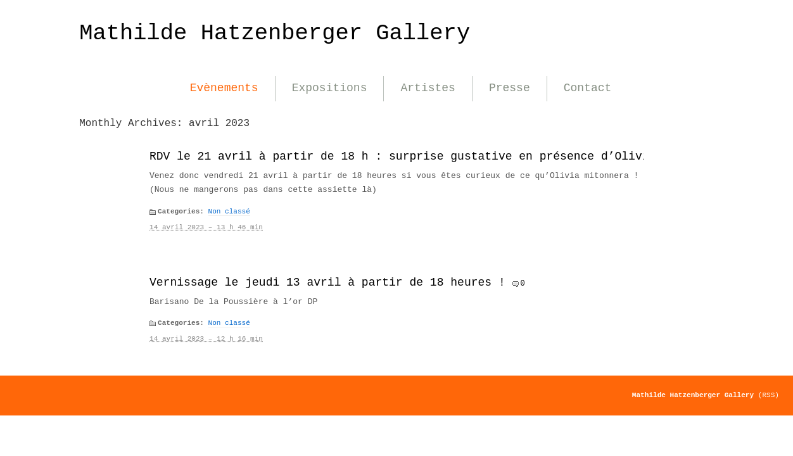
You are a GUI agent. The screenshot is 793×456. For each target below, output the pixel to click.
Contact (588, 88)
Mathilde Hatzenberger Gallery (274, 33)
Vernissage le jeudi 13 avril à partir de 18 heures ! (327, 282)
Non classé (229, 211)
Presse (509, 88)
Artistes (427, 88)
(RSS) (768, 395)
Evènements (224, 88)
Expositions (329, 88)
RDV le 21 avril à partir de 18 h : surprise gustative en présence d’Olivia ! (409, 156)
